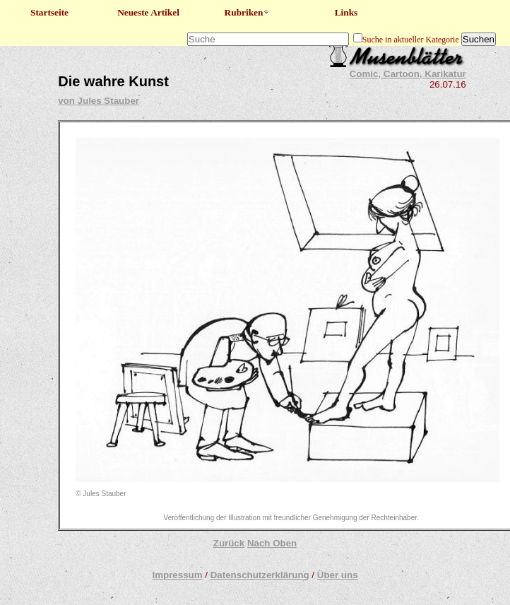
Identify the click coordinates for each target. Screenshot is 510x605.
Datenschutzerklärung (259, 575)
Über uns (337, 575)
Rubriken (248, 12)
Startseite (49, 12)
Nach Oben (272, 543)
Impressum (177, 575)
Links (346, 12)
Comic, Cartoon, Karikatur (408, 74)
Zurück (228, 543)
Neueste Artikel (148, 12)
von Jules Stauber (98, 100)
